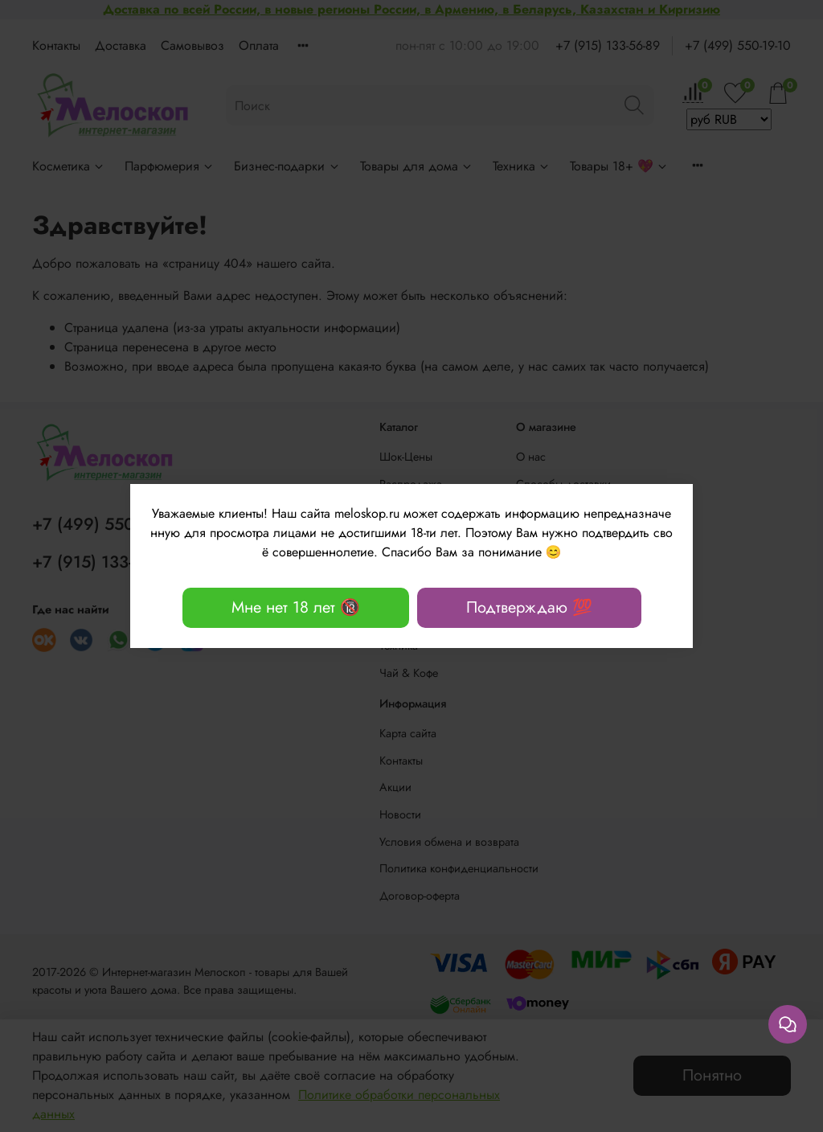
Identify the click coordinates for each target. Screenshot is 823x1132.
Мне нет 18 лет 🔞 (295, 607)
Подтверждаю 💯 (529, 607)
